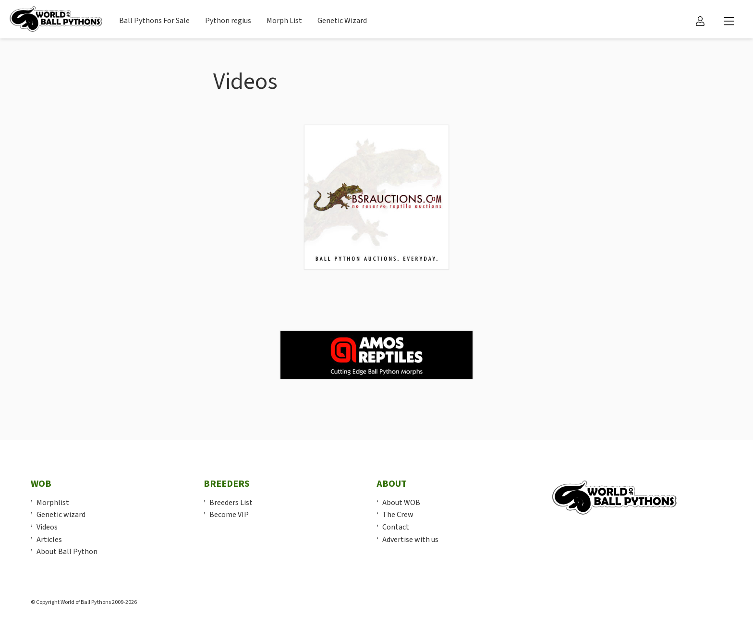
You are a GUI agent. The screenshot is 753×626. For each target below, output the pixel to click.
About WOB (401, 502)
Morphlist (52, 502)
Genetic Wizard (342, 20)
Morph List (284, 20)
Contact (395, 527)
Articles (49, 539)
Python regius (228, 20)
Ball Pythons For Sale (154, 20)
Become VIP (229, 514)
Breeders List (231, 502)
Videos (47, 527)
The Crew (397, 514)
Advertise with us (410, 539)
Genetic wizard (60, 514)
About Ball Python (66, 551)
